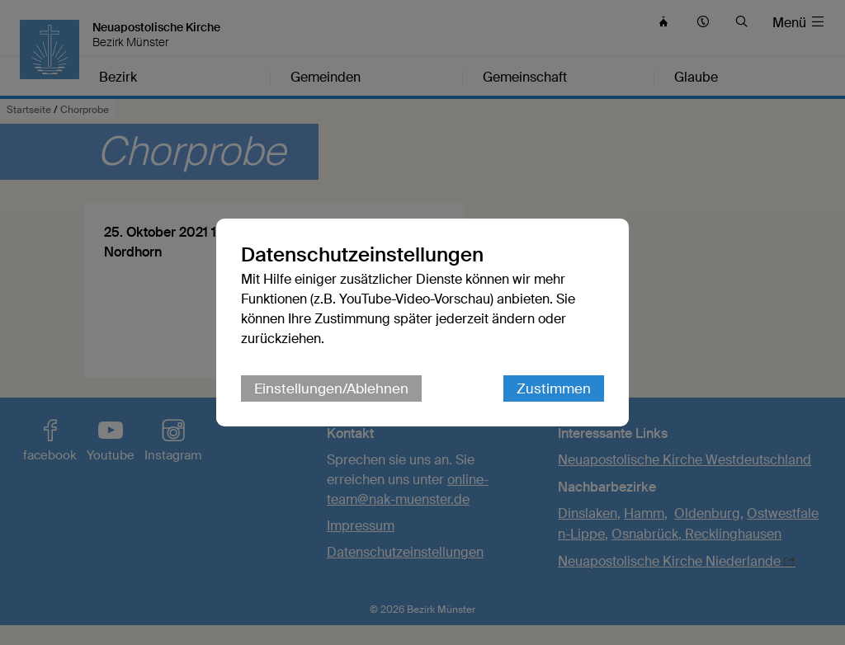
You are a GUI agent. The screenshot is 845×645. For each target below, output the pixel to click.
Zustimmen (554, 388)
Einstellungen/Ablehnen (331, 388)
